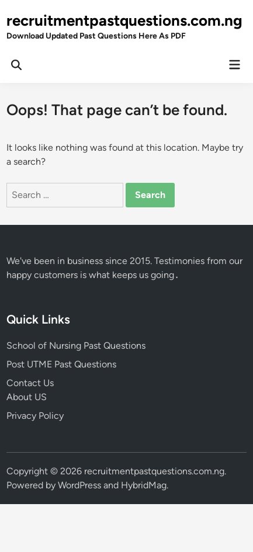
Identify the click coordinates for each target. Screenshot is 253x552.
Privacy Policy (35, 415)
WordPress (79, 485)
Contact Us (30, 382)
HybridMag (144, 485)
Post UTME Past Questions (61, 364)
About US (26, 396)
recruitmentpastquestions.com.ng (124, 20)
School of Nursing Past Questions (75, 345)
